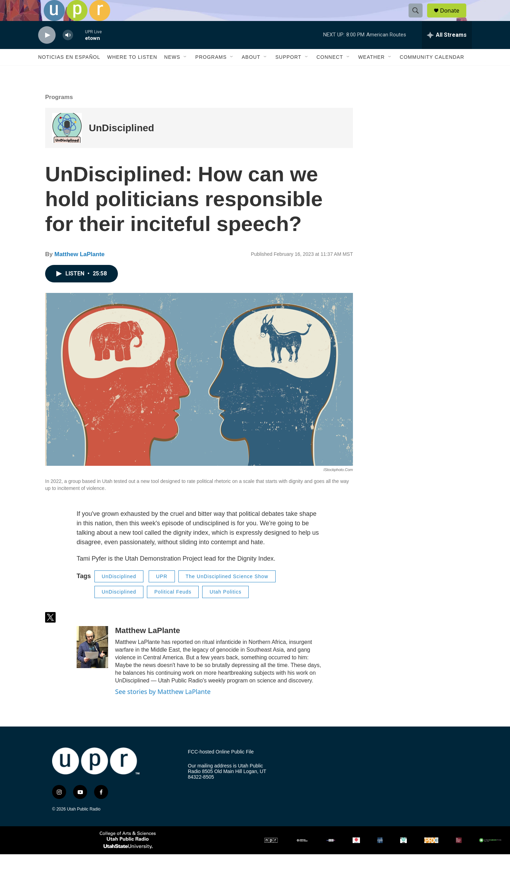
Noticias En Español (69, 73)
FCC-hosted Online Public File (221, 767)
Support (288, 73)
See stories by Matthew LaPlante (163, 707)
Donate (454, 18)
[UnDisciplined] (67, 144)
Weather (371, 73)
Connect (330, 73)
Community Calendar (432, 73)
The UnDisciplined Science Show (227, 592)
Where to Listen (132, 73)
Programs (211, 73)
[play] (46, 51)
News (172, 73)
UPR (162, 592)
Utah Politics (225, 607)
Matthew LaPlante (79, 270)
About (251, 73)
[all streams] (447, 51)
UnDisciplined (121, 143)
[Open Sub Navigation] (185, 73)
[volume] (68, 51)
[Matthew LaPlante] (92, 663)
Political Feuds (172, 607)
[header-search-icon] (419, 19)
